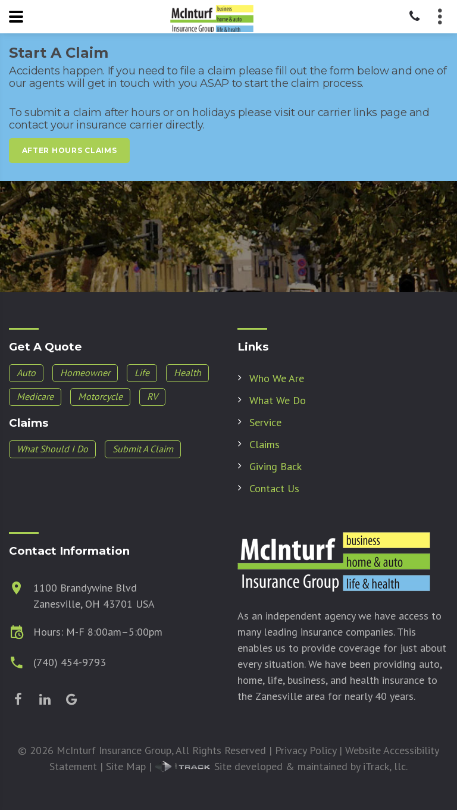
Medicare (35, 396)
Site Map (126, 766)
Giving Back (275, 466)
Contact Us (274, 488)
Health (187, 373)
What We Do (277, 400)
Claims (264, 444)
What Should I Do (52, 449)
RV (152, 396)
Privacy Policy (305, 750)
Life (141, 373)
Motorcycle (100, 396)
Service (265, 422)
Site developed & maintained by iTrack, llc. (281, 766)
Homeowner (85, 373)
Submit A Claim (142, 449)
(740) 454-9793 (69, 662)
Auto (26, 373)
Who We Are (276, 378)
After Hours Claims (69, 150)
